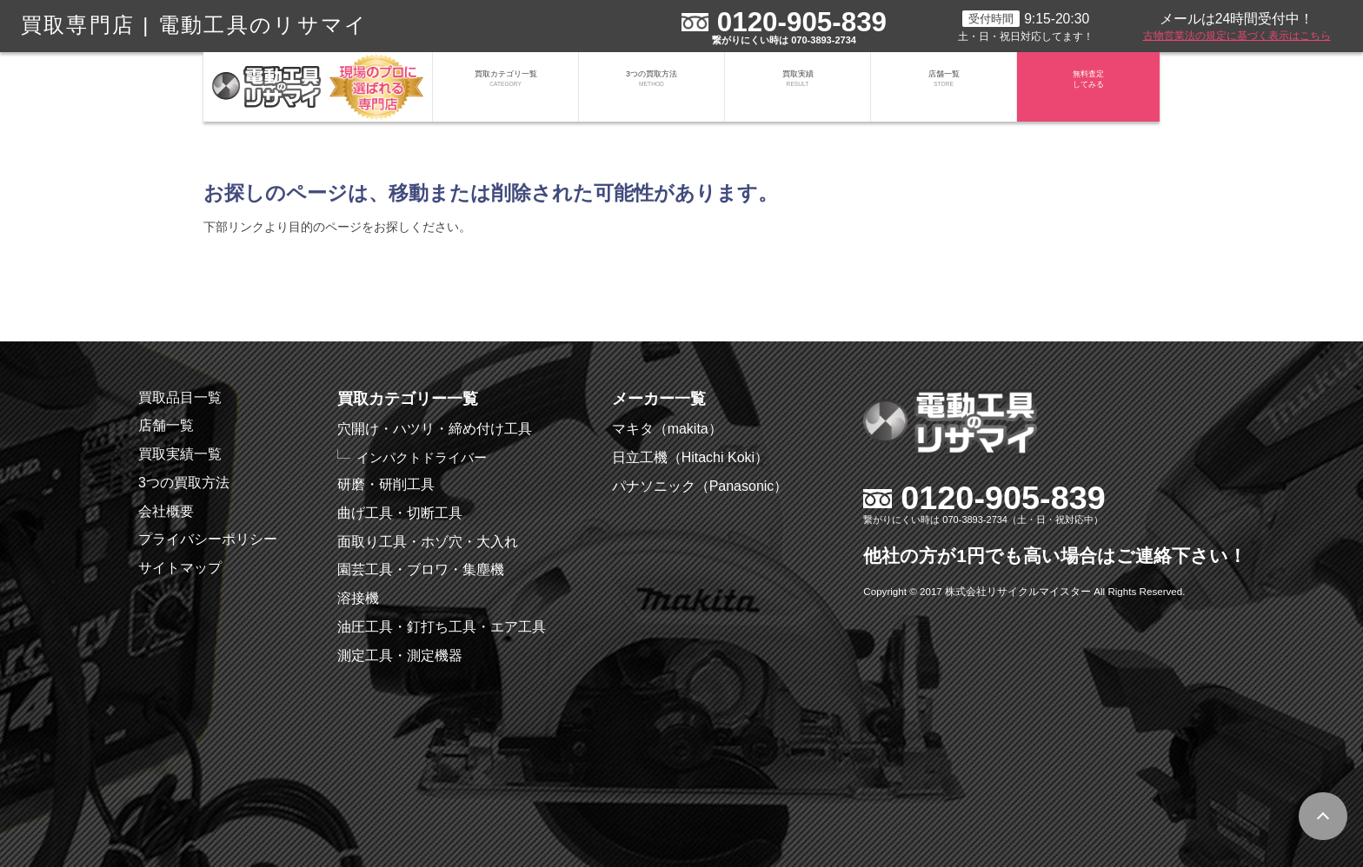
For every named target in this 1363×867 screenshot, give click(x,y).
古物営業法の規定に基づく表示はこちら (1237, 35)
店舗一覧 (943, 86)
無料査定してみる (1088, 86)
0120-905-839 (802, 22)
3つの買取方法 (651, 86)
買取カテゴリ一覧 (505, 86)
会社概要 (166, 511)
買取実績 (797, 86)
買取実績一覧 (180, 454)
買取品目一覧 (180, 397)
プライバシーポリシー (207, 539)
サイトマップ (180, 567)
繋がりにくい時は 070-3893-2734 (784, 40)
